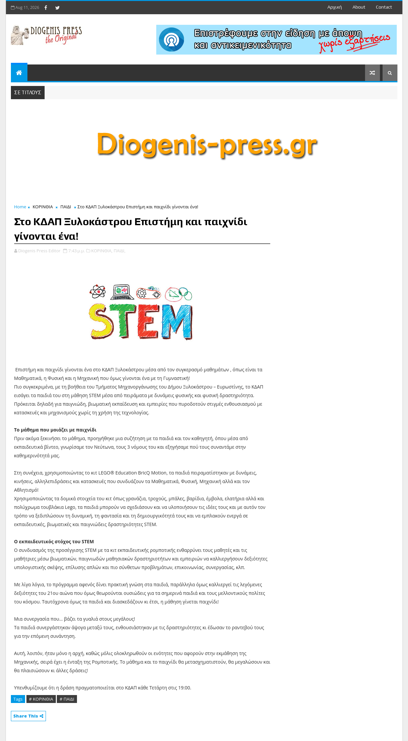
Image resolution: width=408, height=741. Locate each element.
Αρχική (334, 7)
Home (20, 207)
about (358, 7)
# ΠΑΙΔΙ (66, 699)
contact (384, 7)
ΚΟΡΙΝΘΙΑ (43, 207)
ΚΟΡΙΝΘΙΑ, (102, 251)
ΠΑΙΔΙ (65, 207)
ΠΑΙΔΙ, (120, 251)
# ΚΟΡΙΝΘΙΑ (41, 699)
